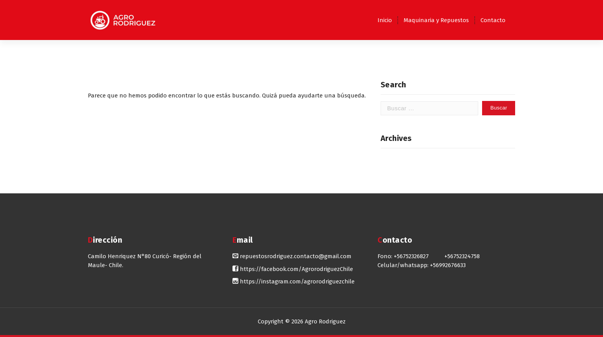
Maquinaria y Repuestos (436, 20)
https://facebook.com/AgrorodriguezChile (292, 269)
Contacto (493, 20)
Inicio (385, 20)
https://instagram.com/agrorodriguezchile (293, 281)
